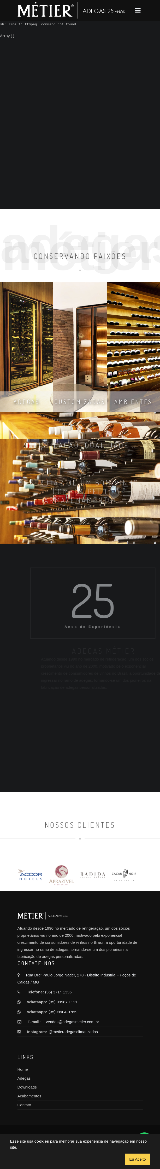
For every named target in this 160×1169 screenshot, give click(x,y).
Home (22, 1069)
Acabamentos (29, 1096)
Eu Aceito (137, 1159)
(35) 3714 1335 (58, 992)
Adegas (24, 1078)
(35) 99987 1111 (63, 1002)
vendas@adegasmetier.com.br (72, 1022)
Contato (24, 1105)
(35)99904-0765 (62, 1012)
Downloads (27, 1087)
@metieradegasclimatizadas (71, 1031)
